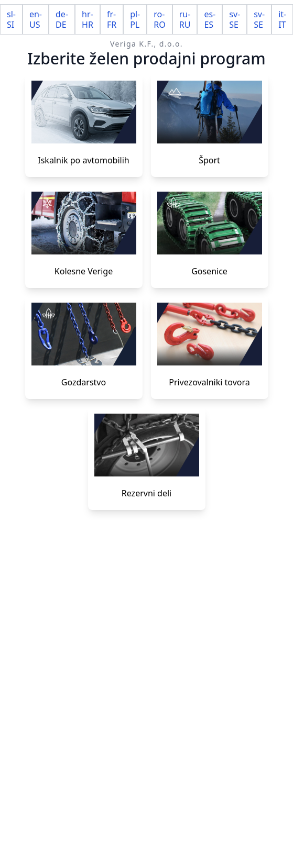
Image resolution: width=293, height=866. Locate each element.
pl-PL (135, 19)
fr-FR (111, 19)
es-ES (209, 19)
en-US (35, 19)
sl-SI (11, 19)
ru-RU (185, 19)
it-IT (282, 19)
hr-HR (87, 19)
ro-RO (159, 19)
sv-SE (234, 19)
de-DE (62, 19)
